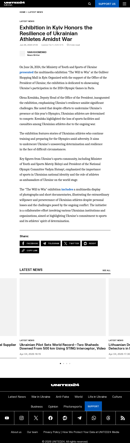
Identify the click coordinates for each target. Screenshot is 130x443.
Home (22, 12)
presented (27, 72)
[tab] (60, 363)
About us (16, 432)
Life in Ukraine (97, 396)
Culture (117, 396)
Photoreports (73, 406)
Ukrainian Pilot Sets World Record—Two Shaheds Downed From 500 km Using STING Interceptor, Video (63, 346)
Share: (24, 236)
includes (67, 189)
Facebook (29, 243)
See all (106, 270)
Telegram (50, 243)
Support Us (107, 4)
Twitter (71, 243)
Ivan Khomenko (36, 52)
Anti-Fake (62, 396)
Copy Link (29, 250)
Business (37, 406)
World (78, 396)
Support (93, 406)
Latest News (17, 396)
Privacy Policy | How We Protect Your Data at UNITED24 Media (81, 432)
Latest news (35, 12)
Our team (32, 432)
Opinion (53, 406)
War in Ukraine (40, 396)
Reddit (89, 243)
